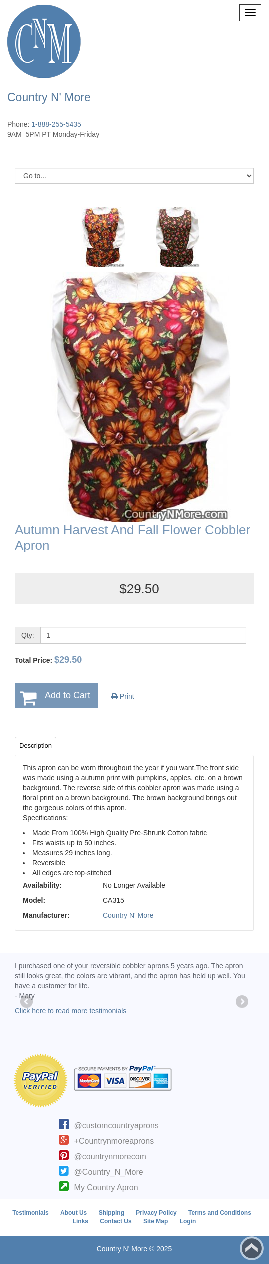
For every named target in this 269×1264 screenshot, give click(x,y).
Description (36, 745)
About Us (73, 1212)
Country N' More (128, 915)
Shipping (111, 1212)
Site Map (156, 1221)
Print (123, 696)
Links (80, 1221)
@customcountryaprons (116, 1125)
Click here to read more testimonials (70, 1011)
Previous (27, 1002)
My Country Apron (106, 1187)
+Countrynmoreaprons (114, 1141)
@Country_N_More (109, 1172)
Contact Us (116, 1221)
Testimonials (30, 1212)
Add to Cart (67, 695)
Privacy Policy (156, 1212)
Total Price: (48, 660)
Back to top (252, 1248)
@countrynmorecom (110, 1156)
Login (188, 1221)
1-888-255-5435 (57, 124)
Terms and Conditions (220, 1212)
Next (241, 1002)
